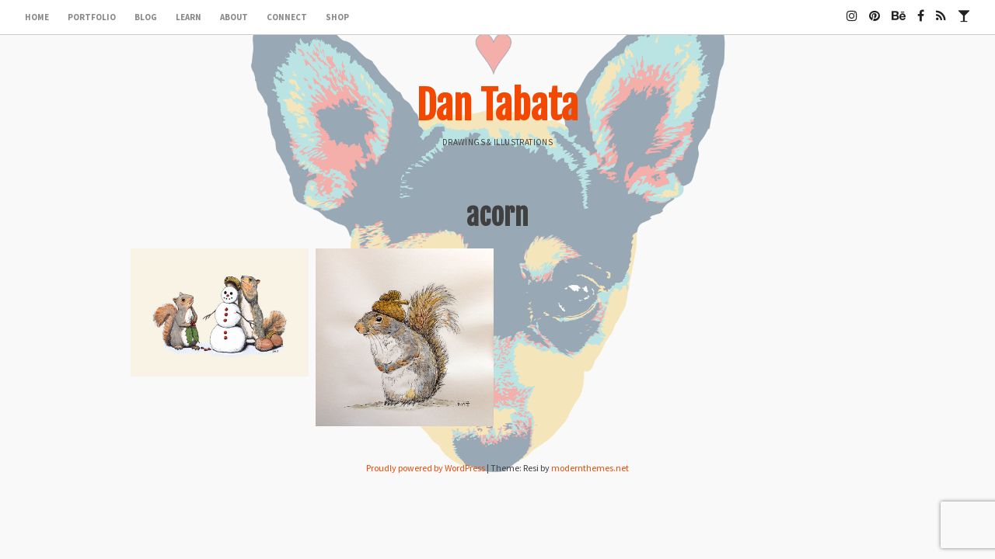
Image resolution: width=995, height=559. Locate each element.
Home (37, 17)
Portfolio (92, 17)
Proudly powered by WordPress (425, 468)
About (234, 17)
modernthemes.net (590, 468)
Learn (188, 17)
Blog (145, 17)
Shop (337, 17)
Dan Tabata (497, 106)
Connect (287, 17)
